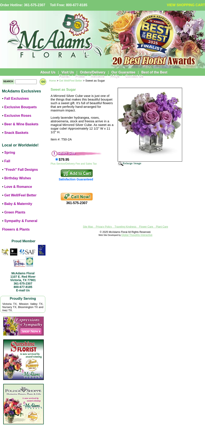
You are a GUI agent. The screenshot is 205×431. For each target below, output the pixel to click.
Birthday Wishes (17, 178)
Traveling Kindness (125, 226)
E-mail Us (23, 290)
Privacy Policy (104, 226)
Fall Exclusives (16, 98)
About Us (47, 72)
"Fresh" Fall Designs (21, 169)
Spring (9, 152)
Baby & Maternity (18, 204)
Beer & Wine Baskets (21, 124)
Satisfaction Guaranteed (76, 179)
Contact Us (134, 76)
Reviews (97, 76)
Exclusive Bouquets (20, 107)
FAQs (114, 76)
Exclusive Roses (17, 115)
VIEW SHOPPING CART (186, 5)
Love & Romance (18, 186)
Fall (7, 161)
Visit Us (68, 72)
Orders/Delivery (92, 72)
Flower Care (146, 226)
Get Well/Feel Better (20, 195)
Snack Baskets (16, 132)
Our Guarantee (123, 72)
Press (80, 76)
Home (52, 80)
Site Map (88, 226)
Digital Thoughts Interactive (136, 235)
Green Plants (14, 212)
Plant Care (162, 226)
